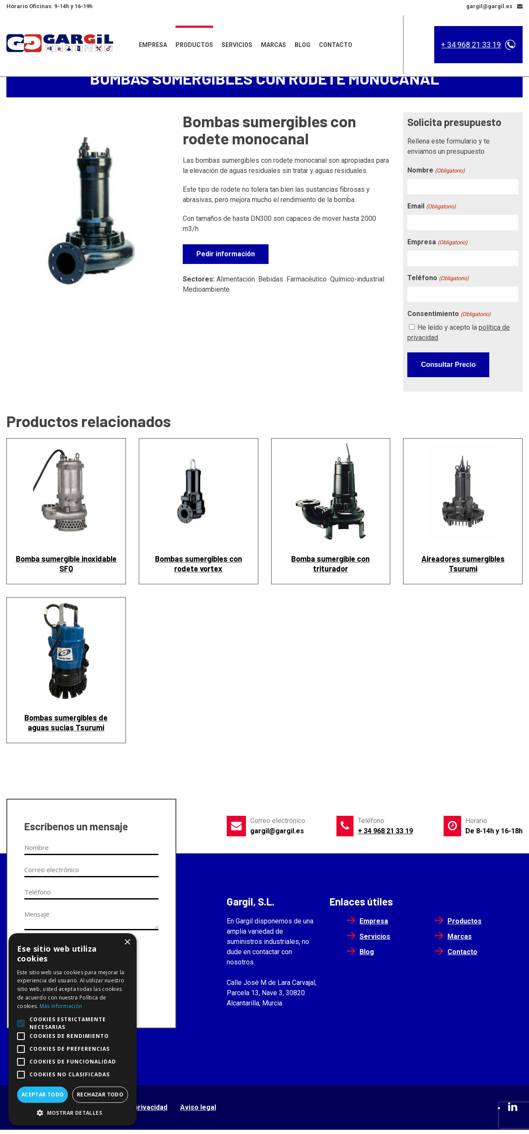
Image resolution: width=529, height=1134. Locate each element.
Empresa (153, 42)
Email (431, 216)
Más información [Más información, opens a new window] (61, 1006)
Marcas (273, 42)
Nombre (436, 180)
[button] (72, 1112)
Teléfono (437, 288)
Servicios (237, 42)
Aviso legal (198, 1112)
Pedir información (225, 264)
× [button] (127, 942)
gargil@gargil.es (277, 835)
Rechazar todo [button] (100, 1094)
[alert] (73, 1029)
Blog (302, 42)
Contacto (335, 42)
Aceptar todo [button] (42, 1094)
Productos (194, 42)
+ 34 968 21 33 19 (471, 42)
